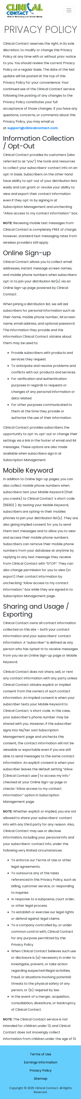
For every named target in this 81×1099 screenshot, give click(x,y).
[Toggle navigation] (69, 10)
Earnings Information (40, 1062)
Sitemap (40, 1078)
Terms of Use (40, 1054)
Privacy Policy (41, 1070)
